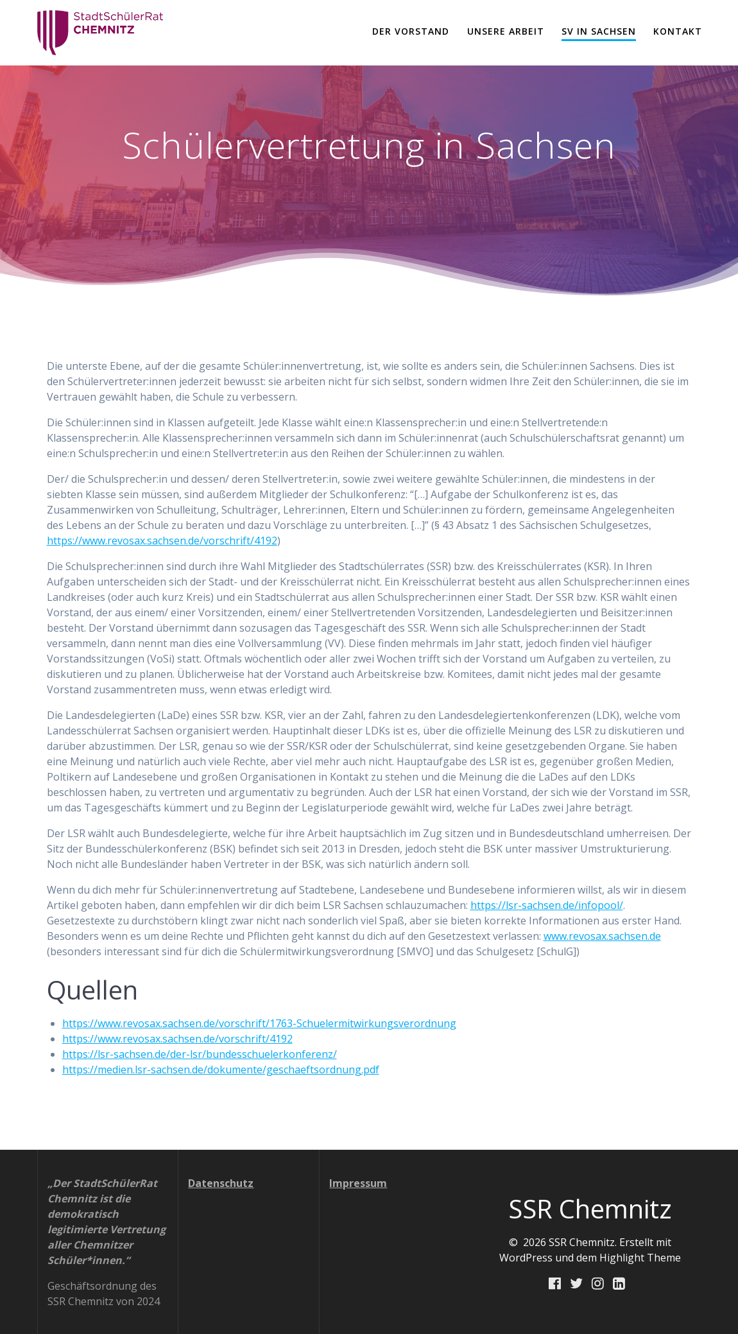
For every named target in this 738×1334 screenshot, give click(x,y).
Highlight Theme (640, 1258)
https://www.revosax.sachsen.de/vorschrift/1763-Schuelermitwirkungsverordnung (259, 1023)
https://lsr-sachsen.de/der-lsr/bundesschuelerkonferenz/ (199, 1054)
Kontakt (677, 31)
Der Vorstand (410, 31)
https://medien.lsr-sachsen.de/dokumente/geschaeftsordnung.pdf (220, 1069)
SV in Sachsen (599, 31)
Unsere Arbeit (505, 31)
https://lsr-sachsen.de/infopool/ (546, 905)
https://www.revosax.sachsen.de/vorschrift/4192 (162, 540)
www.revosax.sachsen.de (602, 936)
